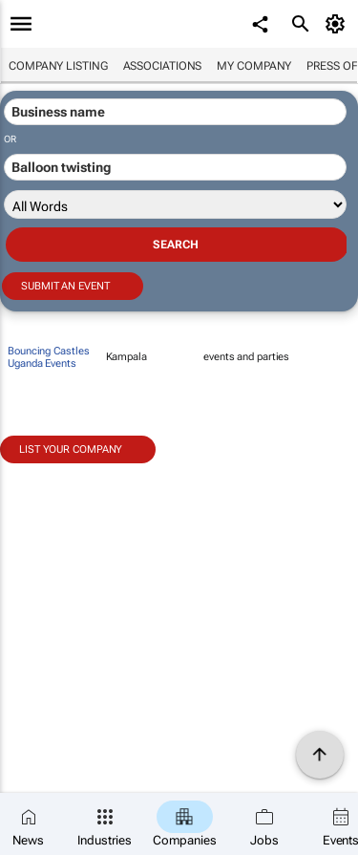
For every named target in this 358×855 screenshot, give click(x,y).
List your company (70, 449)
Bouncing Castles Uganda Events (48, 357)
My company (254, 66)
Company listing (58, 66)
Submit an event (65, 286)
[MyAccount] (338, 24)
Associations (162, 66)
